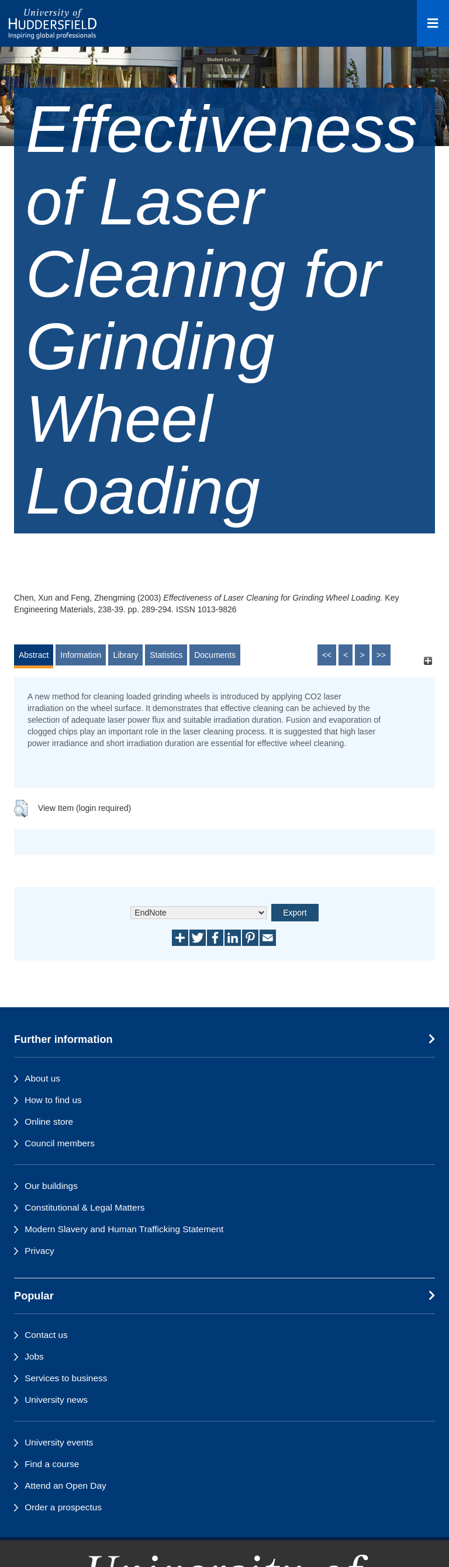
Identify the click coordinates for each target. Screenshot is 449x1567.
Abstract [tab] (34, 655)
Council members (60, 1143)
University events (59, 1442)
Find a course (52, 1464)
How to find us (53, 1100)
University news (56, 1400)
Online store (49, 1121)
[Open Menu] (433, 23)
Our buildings (51, 1186)
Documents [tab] (215, 655)
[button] (20, 808)
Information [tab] (80, 655)
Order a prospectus (63, 1507)
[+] (427, 660)
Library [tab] (125, 655)
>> (381, 655)
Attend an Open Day (65, 1485)
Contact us (46, 1335)
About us (42, 1078)
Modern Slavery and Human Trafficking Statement (124, 1229)
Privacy (39, 1251)
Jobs (34, 1356)
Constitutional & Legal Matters (84, 1207)
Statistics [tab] (166, 655)
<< (326, 655)
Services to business (66, 1378)
